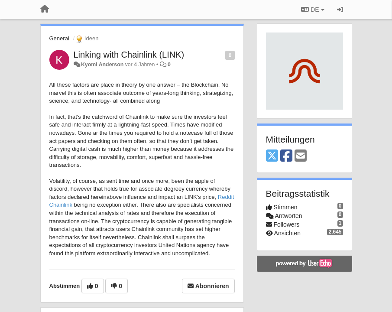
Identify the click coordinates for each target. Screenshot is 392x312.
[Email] (301, 156)
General (59, 38)
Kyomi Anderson (102, 65)
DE (312, 9)
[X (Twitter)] (272, 156)
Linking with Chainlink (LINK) (129, 54)
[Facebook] (286, 156)
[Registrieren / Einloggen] (340, 9)
